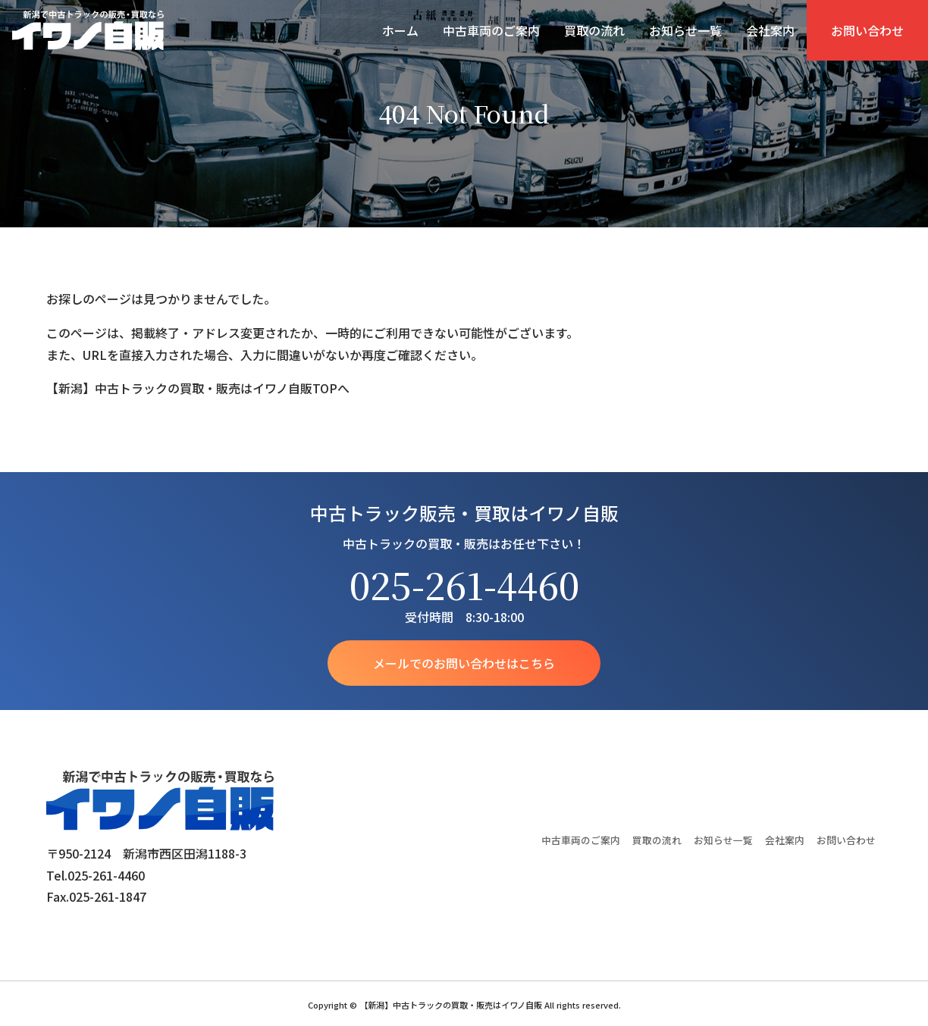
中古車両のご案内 (491, 30)
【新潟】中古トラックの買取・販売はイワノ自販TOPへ (198, 388)
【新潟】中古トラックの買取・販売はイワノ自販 (88, 30)
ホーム (400, 30)
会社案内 (770, 30)
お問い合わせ (867, 30)
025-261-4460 (464, 584)
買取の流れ (594, 30)
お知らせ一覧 (685, 30)
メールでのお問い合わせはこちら (464, 663)
